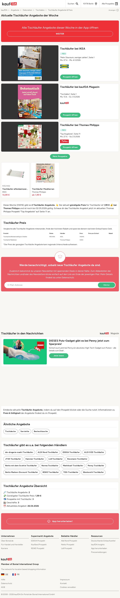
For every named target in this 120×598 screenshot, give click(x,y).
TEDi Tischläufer (70, 472)
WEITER (60, 33)
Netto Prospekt (67, 544)
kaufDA (4, 10)
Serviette (24, 431)
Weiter (106, 285)
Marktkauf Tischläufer (73, 465)
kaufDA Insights (98, 544)
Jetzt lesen (59, 356)
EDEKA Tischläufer (71, 452)
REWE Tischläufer (51, 472)
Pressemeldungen (99, 552)
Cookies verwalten (68, 587)
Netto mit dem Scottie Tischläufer (21, 465)
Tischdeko (40, 10)
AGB (3, 587)
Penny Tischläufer (96, 465)
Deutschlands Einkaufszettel (103, 541)
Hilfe (3, 579)
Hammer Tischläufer (34, 459)
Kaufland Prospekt (39, 544)
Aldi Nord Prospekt (69, 541)
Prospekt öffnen (70, 77)
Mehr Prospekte (60, 156)
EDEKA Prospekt (38, 541)
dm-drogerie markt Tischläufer (19, 452)
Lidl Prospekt (66, 548)
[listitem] (15, 180)
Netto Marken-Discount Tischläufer (21, 472)
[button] (60, 63)
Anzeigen (114, 10)
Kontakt (63, 583)
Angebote (15, 10)
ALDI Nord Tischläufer (48, 452)
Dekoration (27, 10)
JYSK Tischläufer (13, 459)
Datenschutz (68, 277)
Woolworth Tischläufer (93, 472)
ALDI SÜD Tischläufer (94, 452)
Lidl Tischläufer (56, 459)
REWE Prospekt (37, 548)
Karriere (4, 548)
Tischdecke (10, 431)
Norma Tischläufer (49, 465)
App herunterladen (99, 548)
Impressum (65, 579)
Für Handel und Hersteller (12, 544)
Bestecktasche (41, 431)
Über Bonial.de (7, 541)
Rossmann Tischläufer (77, 459)
